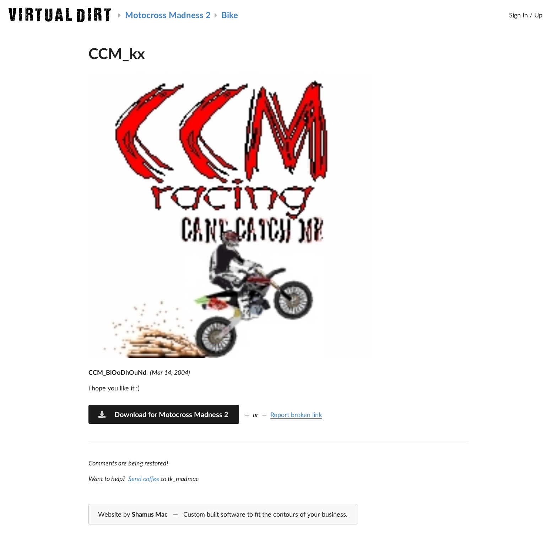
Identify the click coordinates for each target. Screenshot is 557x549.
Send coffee (143, 479)
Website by (222, 514)
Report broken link (296, 415)
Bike (229, 15)
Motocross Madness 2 (168, 15)
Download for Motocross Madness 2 (163, 414)
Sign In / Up (525, 15)
